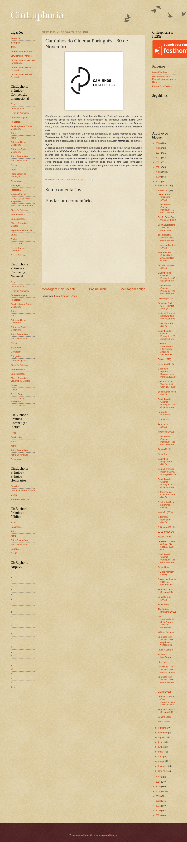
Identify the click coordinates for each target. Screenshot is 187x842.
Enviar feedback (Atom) (66, 296)
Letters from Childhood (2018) (164, 197)
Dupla (14, 169)
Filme (13, 104)
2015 (158, 786)
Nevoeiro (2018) (166, 364)
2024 (158, 153)
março (161, 761)
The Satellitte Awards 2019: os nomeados (166, 238)
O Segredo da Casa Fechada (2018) (166, 495)
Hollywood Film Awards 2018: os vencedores (166, 669)
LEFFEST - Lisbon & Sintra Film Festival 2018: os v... (167, 545)
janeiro (162, 771)
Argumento (16, 181)
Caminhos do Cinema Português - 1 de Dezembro (166, 208)
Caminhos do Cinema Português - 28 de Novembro (166, 335)
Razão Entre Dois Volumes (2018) (167, 218)
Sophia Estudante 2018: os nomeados (166, 227)
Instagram (16, 42)
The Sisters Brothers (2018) (167, 610)
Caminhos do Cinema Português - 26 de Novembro (166, 440)
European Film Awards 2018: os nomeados (166, 680)
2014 (158, 791)
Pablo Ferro (163, 604)
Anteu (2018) (164, 449)
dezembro (163, 185)
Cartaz (14, 234)
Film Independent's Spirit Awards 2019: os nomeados (166, 622)
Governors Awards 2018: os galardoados (167, 582)
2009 (158, 815)
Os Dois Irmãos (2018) (165, 324)
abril (160, 756)
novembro (163, 190)
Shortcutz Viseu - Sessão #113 (166, 710)
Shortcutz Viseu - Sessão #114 (166, 590)
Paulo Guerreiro (166, 649)
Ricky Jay (162, 454)
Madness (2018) (166, 431)
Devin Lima (163, 567)
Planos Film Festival (162, 86)
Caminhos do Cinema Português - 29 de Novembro (166, 289)
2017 (158, 777)
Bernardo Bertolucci (164, 413)
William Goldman (166, 632)
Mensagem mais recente (59, 289)
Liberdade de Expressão (23, 490)
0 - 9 (13, 687)
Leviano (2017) (165, 298)
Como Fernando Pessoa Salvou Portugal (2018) (167, 472)
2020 (158, 172)
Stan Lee (162, 662)
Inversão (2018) (165, 512)
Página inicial (98, 289)
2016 (158, 782)
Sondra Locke (164, 717)
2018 (158, 181)
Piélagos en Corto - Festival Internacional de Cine (164, 79)
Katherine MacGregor (164, 655)
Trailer (14, 239)
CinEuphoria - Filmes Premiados (21, 68)
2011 (158, 805)
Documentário (18, 108)
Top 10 (14, 553)
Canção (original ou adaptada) (20, 199)
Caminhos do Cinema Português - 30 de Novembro (166, 276)
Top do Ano (16, 243)
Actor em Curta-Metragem (18, 143)
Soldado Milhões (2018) (166, 266)
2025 (158, 148)
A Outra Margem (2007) (166, 573)
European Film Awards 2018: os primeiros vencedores (166, 641)
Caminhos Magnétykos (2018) (165, 462)
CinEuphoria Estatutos (22, 51)
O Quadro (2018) (166, 527)
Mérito (14, 495)
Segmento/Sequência (21, 230)
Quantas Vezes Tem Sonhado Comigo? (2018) (167, 384)
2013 (158, 796)
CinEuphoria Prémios (21, 56)
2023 (158, 157)
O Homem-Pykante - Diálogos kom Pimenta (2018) (167, 372)
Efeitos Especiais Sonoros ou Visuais (20, 379)
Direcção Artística (19, 210)
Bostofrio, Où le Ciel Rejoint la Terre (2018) (166, 306)
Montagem (16, 185)
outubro (162, 728)
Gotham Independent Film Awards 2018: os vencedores (165, 349)
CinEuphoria (37, 15)
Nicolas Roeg (164, 536)
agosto (162, 737)
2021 (158, 167)
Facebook (16, 38)
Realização (16, 122)
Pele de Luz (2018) (164, 425)
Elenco (14, 165)
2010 (158, 810)
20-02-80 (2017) (166, 532)
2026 (158, 143)
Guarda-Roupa (18, 214)
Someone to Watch (20, 499)
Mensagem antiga (133, 289)
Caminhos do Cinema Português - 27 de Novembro (166, 403)
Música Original (18, 194)
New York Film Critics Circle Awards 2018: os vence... (166, 256)
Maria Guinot (164, 721)
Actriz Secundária (19, 160)
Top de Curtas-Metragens (18, 249)
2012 (158, 801)
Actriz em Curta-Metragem (19, 150)
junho (161, 747)
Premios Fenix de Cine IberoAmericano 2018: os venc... (167, 700)
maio (161, 751)
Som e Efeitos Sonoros (22, 205)
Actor (13, 133)
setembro (163, 732)
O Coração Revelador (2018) (164, 520)
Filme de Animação (20, 113)
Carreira (15, 486)
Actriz (13, 137)
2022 (158, 162)
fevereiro (163, 766)
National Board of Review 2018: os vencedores (166, 316)
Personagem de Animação (18, 175)
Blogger (113, 835)
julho (161, 742)
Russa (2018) (164, 359)
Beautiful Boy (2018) (164, 598)
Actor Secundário (19, 156)
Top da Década (18, 255)
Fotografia (16, 190)
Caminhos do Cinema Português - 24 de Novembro (166, 558)
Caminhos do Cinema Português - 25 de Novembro (166, 483)
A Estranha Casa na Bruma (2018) (166, 505)
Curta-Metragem (19, 117)
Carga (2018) (164, 691)
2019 (158, 176)
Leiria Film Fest (159, 72)
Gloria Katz (163, 419)
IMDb (13, 47)
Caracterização (18, 219)
